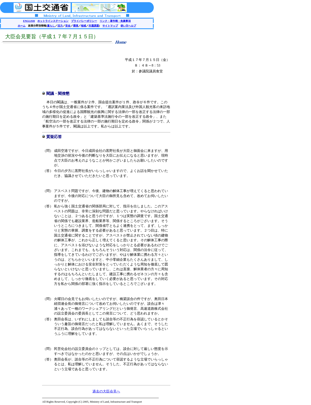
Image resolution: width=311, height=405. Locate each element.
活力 (60, 25)
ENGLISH (29, 20)
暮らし (51, 25)
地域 (83, 25)
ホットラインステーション (52, 20)
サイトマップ (110, 25)
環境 (75, 25)
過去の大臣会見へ (106, 391)
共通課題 (94, 25)
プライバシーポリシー (84, 20)
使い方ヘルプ (128, 25)
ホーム (21, 25)
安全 (67, 25)
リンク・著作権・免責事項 (115, 20)
